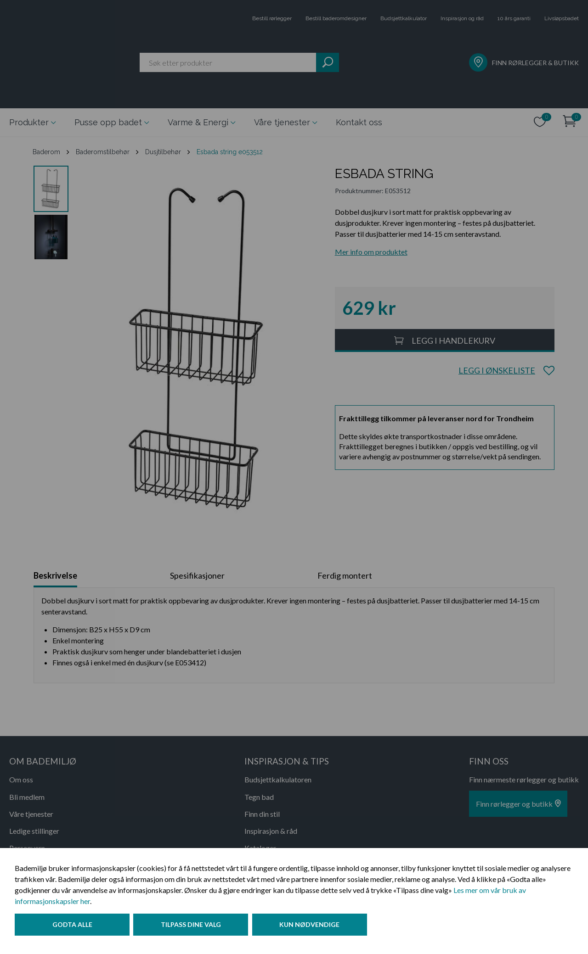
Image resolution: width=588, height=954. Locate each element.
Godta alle (72, 928)
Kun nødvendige (317, 928)
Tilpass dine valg (194, 928)
